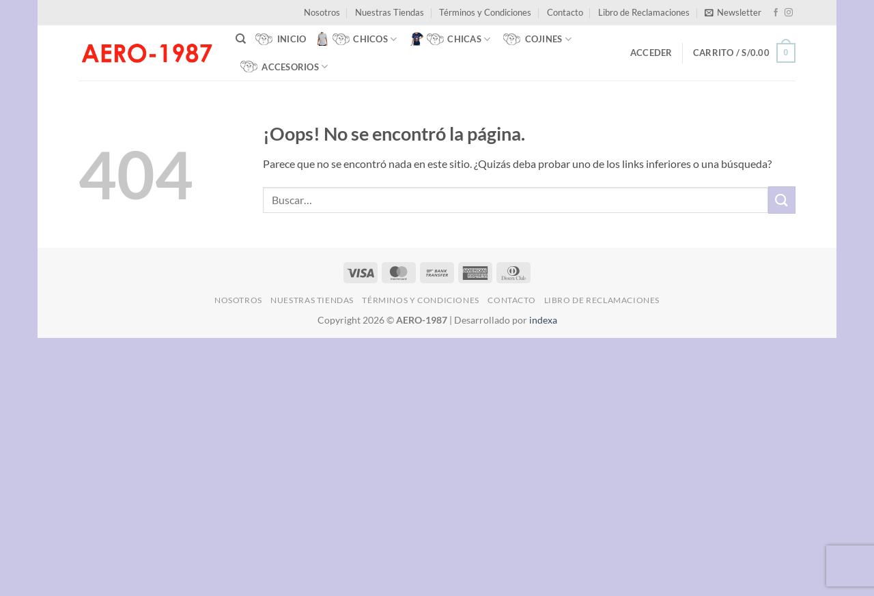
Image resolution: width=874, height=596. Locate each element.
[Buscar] (241, 39)
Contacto (565, 12)
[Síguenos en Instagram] (789, 13)
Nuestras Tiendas (389, 12)
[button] (733, 12)
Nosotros (322, 12)
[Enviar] (781, 199)
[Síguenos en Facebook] (776, 13)
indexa (543, 320)
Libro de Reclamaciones (644, 12)
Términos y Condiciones (485, 12)
